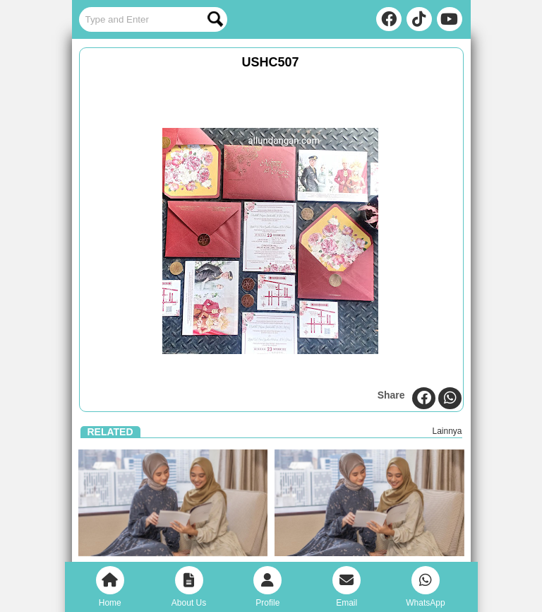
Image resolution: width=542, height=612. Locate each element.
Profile (267, 587)
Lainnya (447, 431)
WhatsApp (425, 587)
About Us (188, 587)
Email (346, 587)
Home (110, 587)
